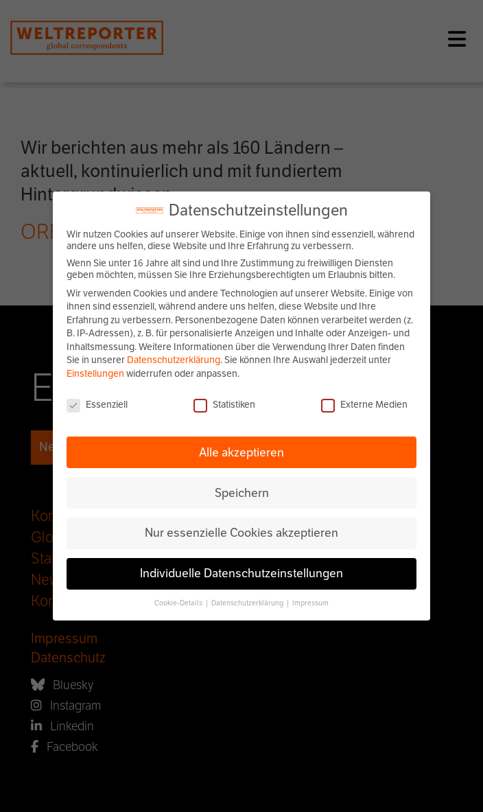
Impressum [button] (310, 603)
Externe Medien (364, 404)
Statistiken (224, 404)
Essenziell (97, 404)
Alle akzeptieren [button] (241, 452)
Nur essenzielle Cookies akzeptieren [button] (241, 532)
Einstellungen (95, 374)
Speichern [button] (242, 492)
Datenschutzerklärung (173, 360)
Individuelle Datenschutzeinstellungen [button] (241, 573)
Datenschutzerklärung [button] (248, 603)
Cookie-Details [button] (179, 603)
